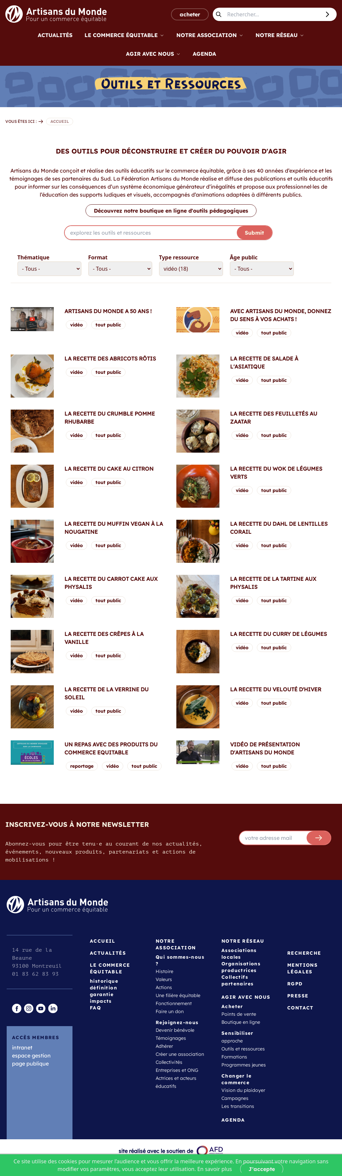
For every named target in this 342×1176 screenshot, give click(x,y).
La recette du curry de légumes (278, 634)
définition (103, 988)
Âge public (244, 257)
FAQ (95, 1008)
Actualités (55, 35)
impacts (101, 1001)
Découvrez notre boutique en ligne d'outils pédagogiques (171, 210)
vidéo (76, 325)
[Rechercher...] (272, 14)
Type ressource (179, 257)
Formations (234, 1057)
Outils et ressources (243, 1049)
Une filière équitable (178, 995)
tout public (108, 325)
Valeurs (164, 979)
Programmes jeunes (243, 1065)
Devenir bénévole (175, 1030)
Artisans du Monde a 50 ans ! (108, 311)
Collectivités (169, 1062)
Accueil (103, 941)
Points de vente (238, 1014)
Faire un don (170, 1011)
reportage (82, 766)
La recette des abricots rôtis (110, 358)
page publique (30, 1063)
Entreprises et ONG (177, 1070)
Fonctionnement (174, 1003)
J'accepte (261, 1169)
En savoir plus (214, 1169)
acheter (190, 14)
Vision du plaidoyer (243, 1090)
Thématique (33, 257)
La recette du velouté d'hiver (275, 689)
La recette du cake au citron (109, 468)
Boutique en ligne (240, 1022)
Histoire (164, 971)
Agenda (204, 53)
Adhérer (164, 1046)
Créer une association (180, 1054)
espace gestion (31, 1055)
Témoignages (171, 1038)
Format (98, 257)
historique (104, 981)
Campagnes (234, 1098)
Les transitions (237, 1106)
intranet (22, 1047)
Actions (164, 987)
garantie (102, 994)
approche (232, 1041)
